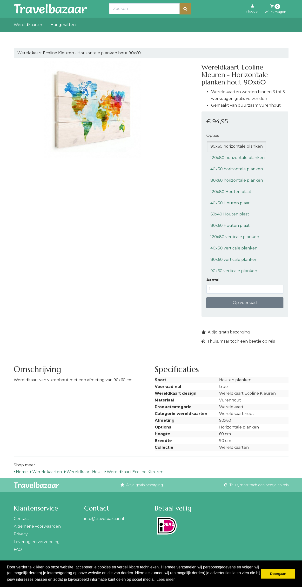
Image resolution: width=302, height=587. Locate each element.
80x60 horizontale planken (236, 180)
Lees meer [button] (165, 579)
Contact (21, 518)
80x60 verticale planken (233, 259)
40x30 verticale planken (233, 248)
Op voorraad (245, 302)
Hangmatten (63, 35)
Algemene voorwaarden (37, 526)
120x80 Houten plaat (230, 191)
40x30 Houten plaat (230, 203)
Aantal (213, 280)
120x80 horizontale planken (237, 157)
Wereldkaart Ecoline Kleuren (134, 472)
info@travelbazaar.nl (104, 518)
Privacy (21, 534)
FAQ (18, 549)
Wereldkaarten (28, 35)
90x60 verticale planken (233, 271)
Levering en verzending (37, 541)
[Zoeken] (185, 19)
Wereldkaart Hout (83, 472)
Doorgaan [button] (278, 574)
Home (21, 472)
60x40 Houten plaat (229, 214)
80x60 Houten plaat (230, 225)
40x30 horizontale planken (236, 169)
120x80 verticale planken (234, 237)
